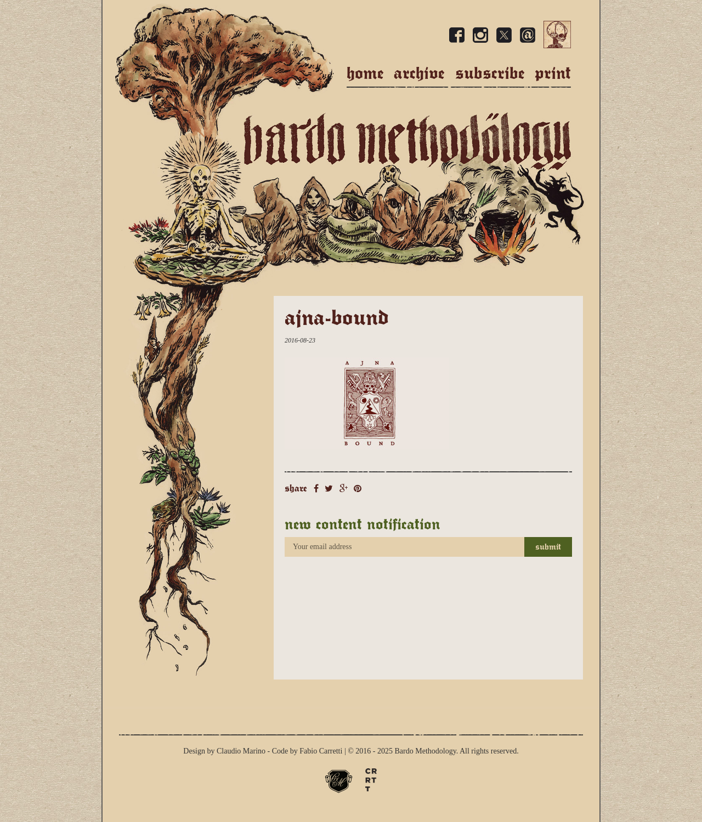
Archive (419, 73)
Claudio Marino (241, 751)
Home (365, 73)
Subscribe (490, 73)
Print (553, 73)
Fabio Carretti (320, 751)
